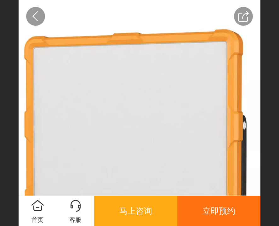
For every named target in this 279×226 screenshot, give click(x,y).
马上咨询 (135, 211)
